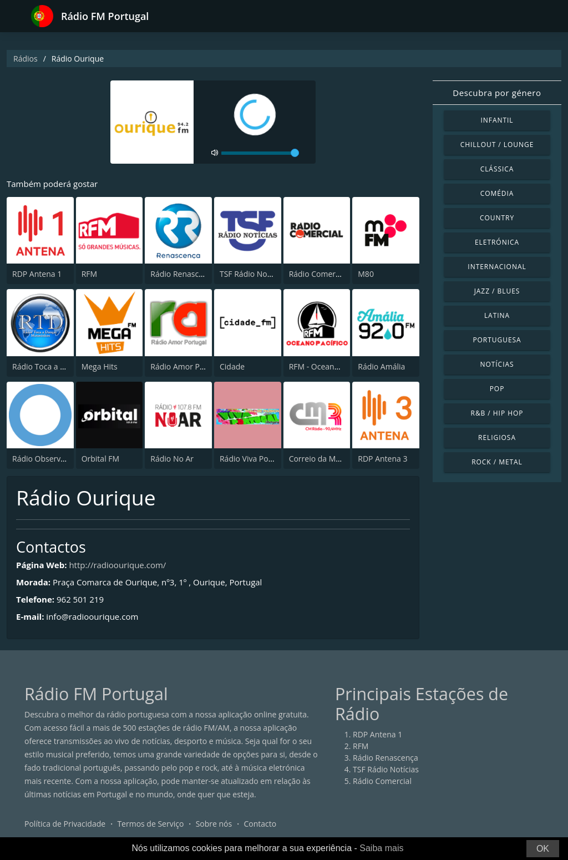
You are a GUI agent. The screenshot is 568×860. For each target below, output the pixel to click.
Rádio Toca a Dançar (49, 366)
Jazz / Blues (497, 291)
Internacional (497, 266)
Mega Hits (100, 366)
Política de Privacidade (64, 823)
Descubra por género (497, 92)
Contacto (260, 823)
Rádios (25, 58)
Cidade (232, 366)
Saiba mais (381, 848)
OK (542, 848)
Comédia (497, 193)
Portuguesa (497, 340)
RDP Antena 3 (382, 458)
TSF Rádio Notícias (253, 274)
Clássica (497, 169)
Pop (497, 388)
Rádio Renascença (183, 274)
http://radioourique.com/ (117, 564)
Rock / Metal (497, 462)
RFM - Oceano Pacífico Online (342, 366)
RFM (89, 274)
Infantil (496, 120)
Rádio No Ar (172, 458)
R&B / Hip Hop (497, 413)
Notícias (497, 364)
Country (497, 217)
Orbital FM (100, 458)
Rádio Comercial (318, 274)
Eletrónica (497, 242)
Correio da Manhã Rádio (333, 458)
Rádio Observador (45, 458)
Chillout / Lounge (497, 144)
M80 (366, 274)
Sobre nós (214, 823)
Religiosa (497, 437)
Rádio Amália (381, 366)
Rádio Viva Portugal (255, 458)
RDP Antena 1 (37, 274)
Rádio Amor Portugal (187, 366)
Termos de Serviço (150, 823)
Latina (497, 315)
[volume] (260, 153)
